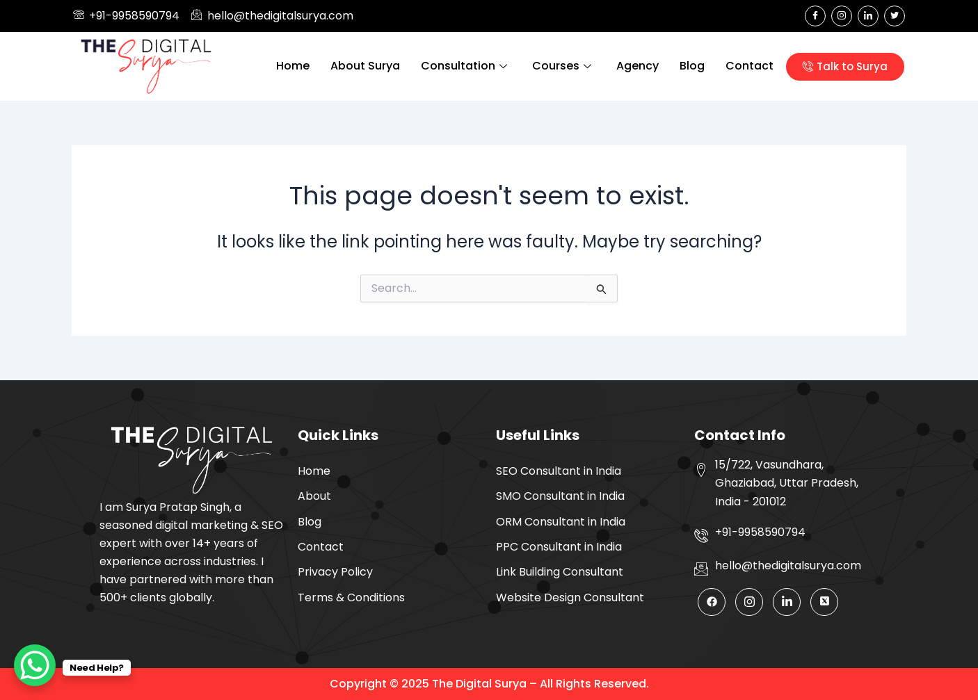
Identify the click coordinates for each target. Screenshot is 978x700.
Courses (561, 66)
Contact (749, 66)
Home (293, 66)
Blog (692, 66)
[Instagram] (841, 16)
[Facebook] (815, 16)
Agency (637, 66)
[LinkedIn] (868, 16)
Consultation (464, 66)
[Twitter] (894, 16)
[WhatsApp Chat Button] (35, 665)
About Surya (365, 66)
